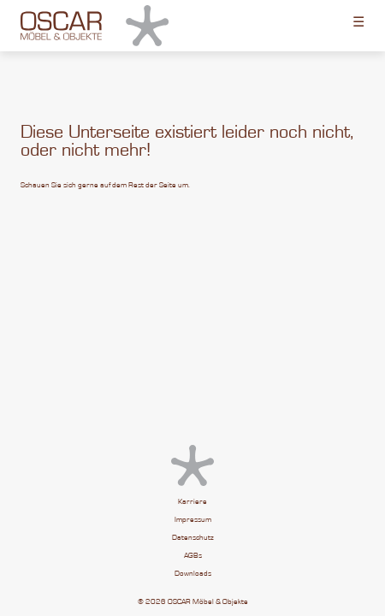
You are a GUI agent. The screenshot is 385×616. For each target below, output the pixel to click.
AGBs (193, 556)
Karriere (192, 502)
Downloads (193, 574)
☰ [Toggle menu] (358, 21)
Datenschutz (193, 538)
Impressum (193, 520)
